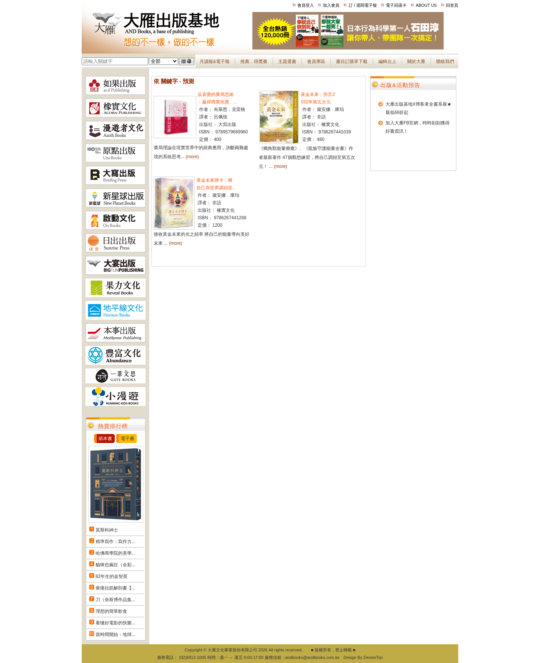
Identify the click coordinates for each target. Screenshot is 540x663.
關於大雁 (416, 61)
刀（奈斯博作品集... (115, 599)
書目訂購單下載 (352, 61)
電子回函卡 (396, 5)
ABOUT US (426, 5)
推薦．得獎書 (253, 61)
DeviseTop (372, 657)
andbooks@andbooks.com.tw (312, 657)
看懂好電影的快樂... (115, 623)
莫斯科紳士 (107, 530)
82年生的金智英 (112, 576)
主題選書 (287, 61)
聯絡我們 (445, 61)
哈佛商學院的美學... (115, 553)
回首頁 (452, 5)
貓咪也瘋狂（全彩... (115, 564)
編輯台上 (387, 61)
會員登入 (305, 5)
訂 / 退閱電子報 (363, 5)
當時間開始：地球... (115, 634)
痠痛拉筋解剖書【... (115, 588)
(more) (192, 156)
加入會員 (331, 5)
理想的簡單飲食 (111, 611)
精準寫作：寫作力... (115, 541)
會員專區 (316, 61)
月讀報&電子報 (215, 61)
